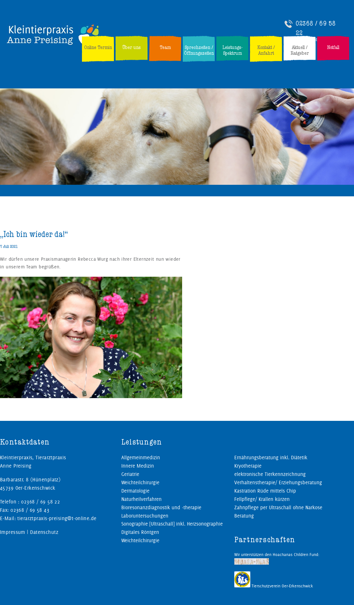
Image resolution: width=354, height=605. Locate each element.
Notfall (333, 47)
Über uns (131, 47)
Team (165, 47)
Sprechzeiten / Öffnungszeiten (199, 50)
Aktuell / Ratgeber (300, 50)
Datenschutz (44, 532)
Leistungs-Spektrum (232, 50)
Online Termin (98, 47)
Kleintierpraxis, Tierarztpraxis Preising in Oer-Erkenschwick (53, 34)
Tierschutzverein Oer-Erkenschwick (273, 585)
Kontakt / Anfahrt (266, 50)
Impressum (12, 532)
